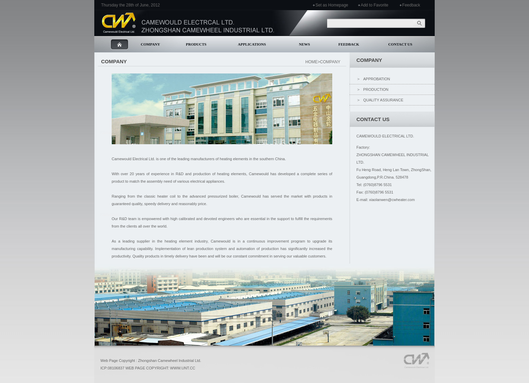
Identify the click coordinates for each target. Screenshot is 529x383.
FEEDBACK (348, 44)
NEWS (304, 44)
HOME (311, 62)
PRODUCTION (375, 89)
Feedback (411, 5)
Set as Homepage (332, 5)
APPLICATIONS (252, 44)
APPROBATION (376, 79)
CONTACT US (400, 44)
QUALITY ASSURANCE (383, 100)
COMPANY (150, 44)
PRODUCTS (196, 44)
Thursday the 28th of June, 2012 (130, 5)
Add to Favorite (374, 5)
